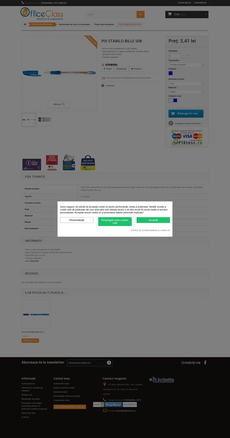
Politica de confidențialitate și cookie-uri (150, 230)
